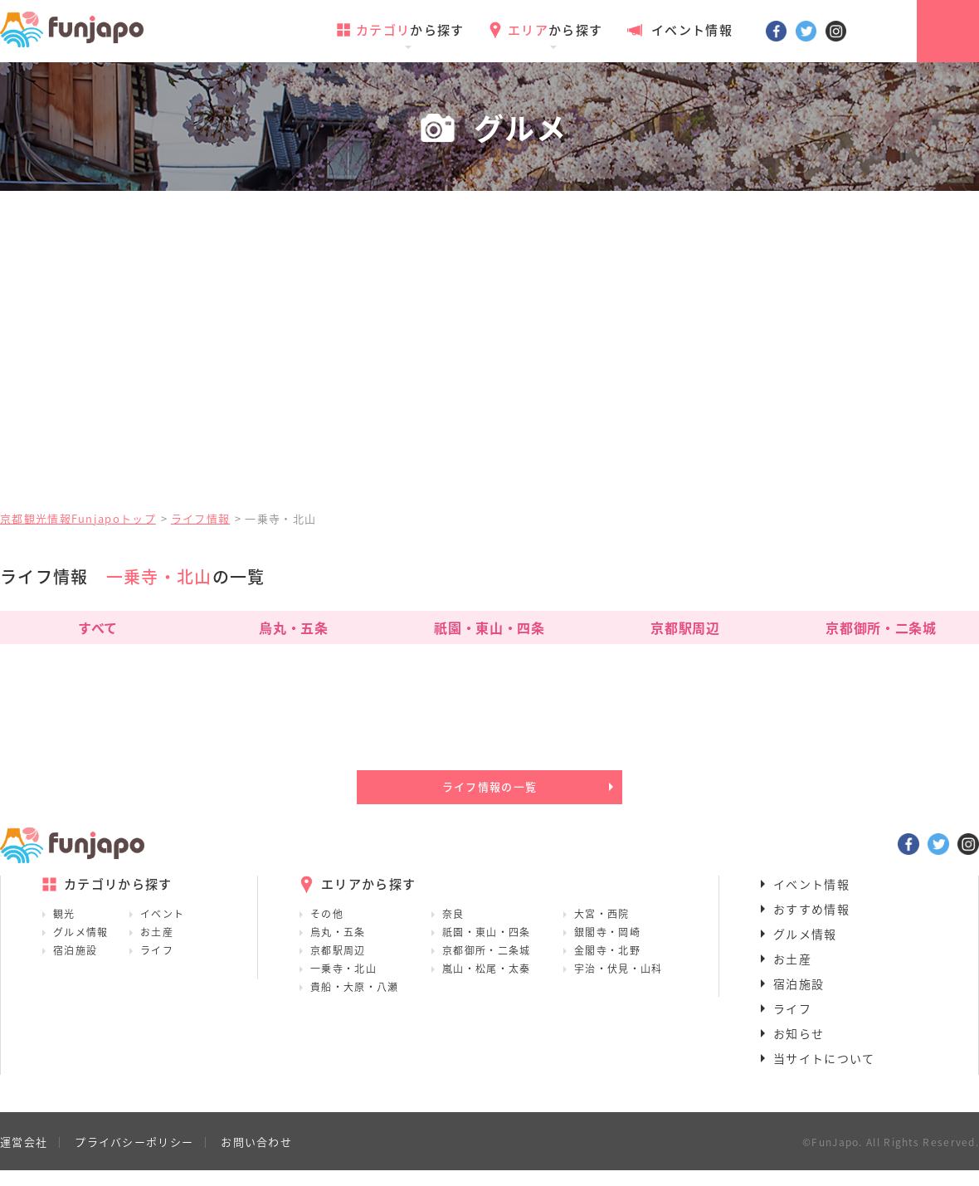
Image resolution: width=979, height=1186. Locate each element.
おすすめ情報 (811, 924)
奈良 (453, 929)
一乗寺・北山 (343, 984)
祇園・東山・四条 (489, 627)
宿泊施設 (75, 966)
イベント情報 (679, 30)
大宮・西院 (602, 929)
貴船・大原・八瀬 (354, 1002)
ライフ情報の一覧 (489, 795)
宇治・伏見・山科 (618, 984)
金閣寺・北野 (607, 966)
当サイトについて (823, 1074)
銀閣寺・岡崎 (607, 947)
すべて (98, 627)
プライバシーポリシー (134, 1157)
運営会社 (23, 1157)
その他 (326, 929)
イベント (162, 929)
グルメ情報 (81, 947)
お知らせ (798, 1049)
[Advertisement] (489, 369)
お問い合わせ (256, 1157)
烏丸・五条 (293, 627)
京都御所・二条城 (881, 627)
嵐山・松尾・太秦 (486, 984)
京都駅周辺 (684, 627)
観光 (64, 929)
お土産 (156, 947)
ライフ (156, 966)
